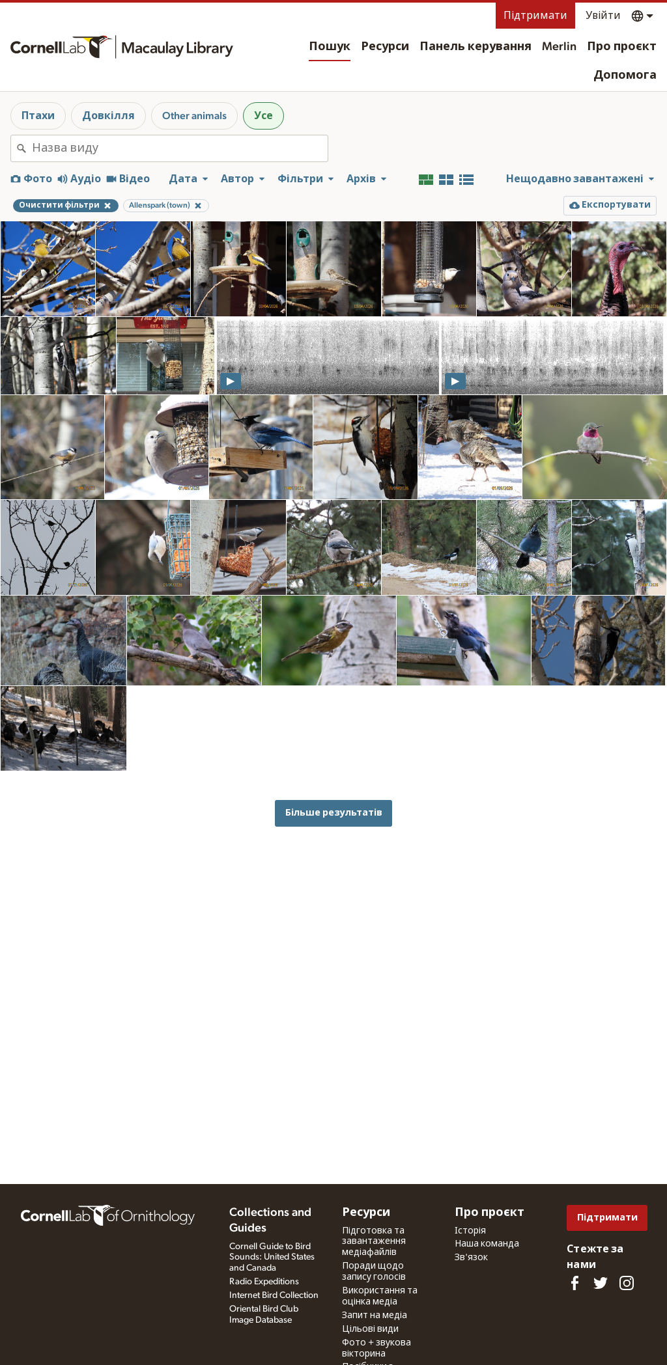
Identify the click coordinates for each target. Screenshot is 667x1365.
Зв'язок (471, 1257)
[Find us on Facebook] (574, 1283)
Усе (263, 116)
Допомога (625, 75)
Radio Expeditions (264, 1281)
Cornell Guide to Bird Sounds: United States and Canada (272, 1257)
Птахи (38, 116)
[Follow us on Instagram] (626, 1283)
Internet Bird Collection (274, 1295)
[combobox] (180, 148)
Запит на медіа (374, 1315)
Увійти (603, 15)
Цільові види (370, 1329)
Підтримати (535, 15)
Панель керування (475, 47)
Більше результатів (333, 813)
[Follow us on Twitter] (600, 1283)
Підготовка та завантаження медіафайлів (374, 1242)
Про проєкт (622, 47)
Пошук (329, 47)
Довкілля (108, 116)
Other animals (194, 116)
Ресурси (385, 47)
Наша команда (487, 1243)
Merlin (559, 47)
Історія (470, 1230)
